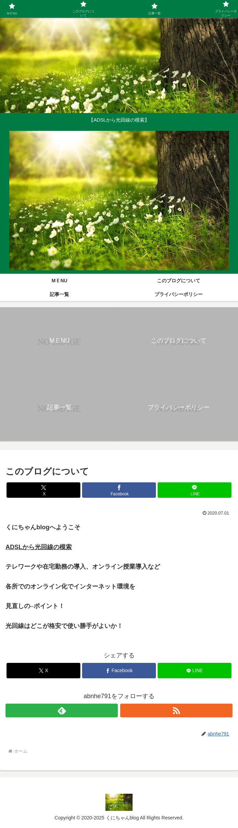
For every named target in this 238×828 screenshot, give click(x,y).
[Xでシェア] (43, 490)
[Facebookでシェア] (119, 490)
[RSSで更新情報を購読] (176, 710)
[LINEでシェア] (194, 490)
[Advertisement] (116, 65)
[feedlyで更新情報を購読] (61, 710)
